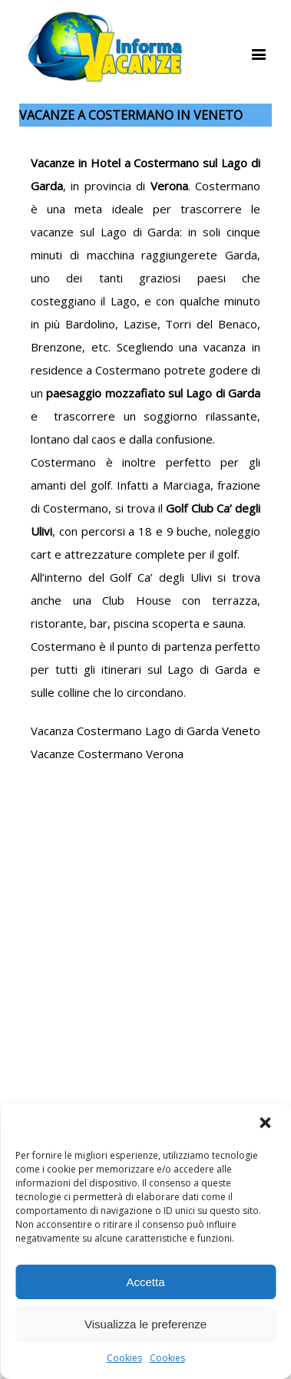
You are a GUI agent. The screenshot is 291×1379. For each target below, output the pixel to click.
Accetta (145, 1281)
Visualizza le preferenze (145, 1324)
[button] (266, 1124)
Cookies (124, 1357)
